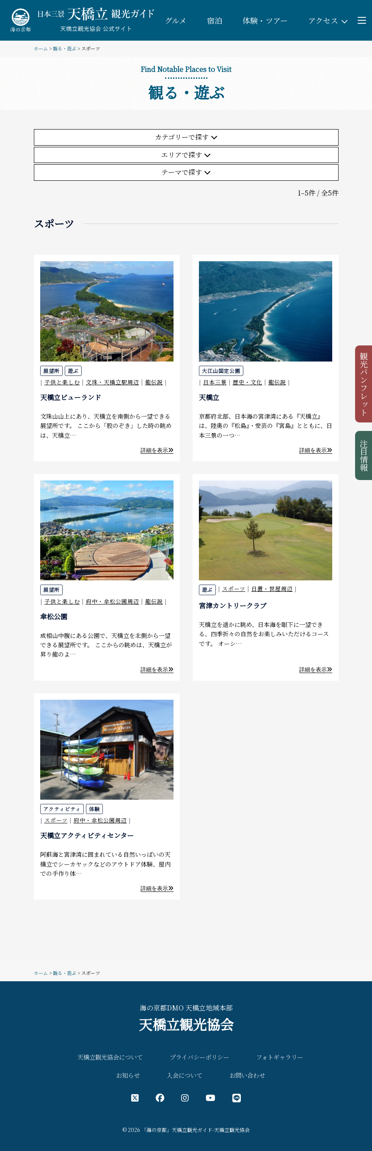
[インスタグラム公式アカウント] (185, 1097)
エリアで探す (181, 155)
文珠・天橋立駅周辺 (112, 382)
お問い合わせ (247, 1075)
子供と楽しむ (62, 382)
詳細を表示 (157, 450)
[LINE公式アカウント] (236, 1097)
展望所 (51, 370)
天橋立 (209, 397)
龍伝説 (154, 382)
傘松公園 (53, 616)
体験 (94, 808)
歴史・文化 (247, 382)
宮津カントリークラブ (233, 605)
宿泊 (214, 20)
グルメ (176, 20)
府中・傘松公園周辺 (112, 601)
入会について (184, 1075)
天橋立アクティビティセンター (87, 835)
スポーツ (233, 589)
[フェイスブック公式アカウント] (160, 1097)
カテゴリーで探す (182, 137)
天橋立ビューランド (70, 397)
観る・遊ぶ (64, 48)
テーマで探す (181, 172)
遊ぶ (73, 370)
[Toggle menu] (362, 20)
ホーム (41, 48)
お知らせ (128, 1075)
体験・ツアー (265, 20)
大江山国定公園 (221, 370)
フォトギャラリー (279, 1056)
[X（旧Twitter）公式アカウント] (135, 1097)
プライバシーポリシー (199, 1056)
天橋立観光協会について (110, 1056)
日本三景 (215, 382)
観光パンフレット (364, 384)
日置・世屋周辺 (272, 589)
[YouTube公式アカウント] (210, 1097)
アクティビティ (62, 808)
